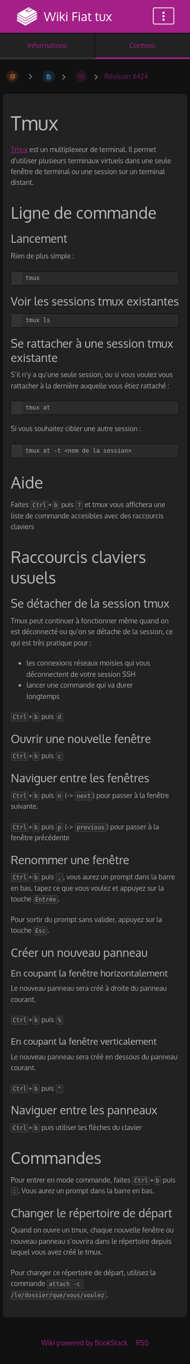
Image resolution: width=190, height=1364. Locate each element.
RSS (142, 1342)
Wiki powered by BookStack (84, 1342)
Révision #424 (126, 76)
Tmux (19, 149)
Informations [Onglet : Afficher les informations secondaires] (47, 45)
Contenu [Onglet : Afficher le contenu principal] (142, 45)
